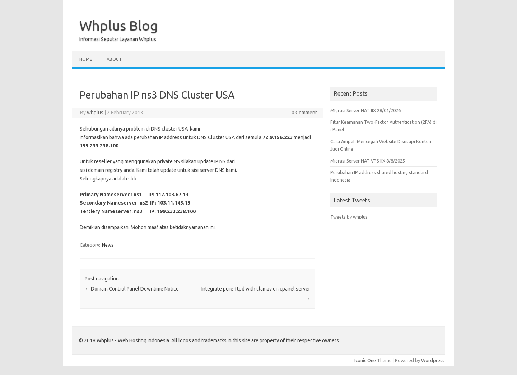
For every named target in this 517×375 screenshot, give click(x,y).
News (107, 244)
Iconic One (365, 360)
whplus (95, 112)
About (114, 59)
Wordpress (432, 360)
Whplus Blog (118, 25)
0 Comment (304, 112)
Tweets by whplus (349, 216)
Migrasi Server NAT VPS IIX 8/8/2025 (367, 160)
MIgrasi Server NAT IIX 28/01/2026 (365, 110)
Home (85, 59)
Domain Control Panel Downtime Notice (132, 289)
